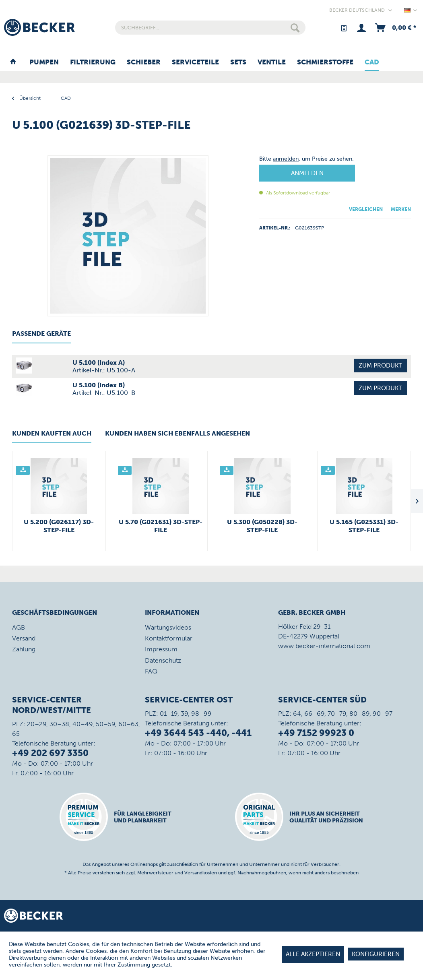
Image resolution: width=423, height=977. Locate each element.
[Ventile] (272, 62)
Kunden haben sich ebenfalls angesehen (177, 433)
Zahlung (23, 649)
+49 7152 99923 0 (316, 732)
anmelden (286, 158)
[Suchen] (295, 28)
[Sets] (238, 62)
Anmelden (307, 173)
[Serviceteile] (195, 62)
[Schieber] (144, 62)
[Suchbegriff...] (210, 28)
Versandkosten (200, 873)
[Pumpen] (44, 62)
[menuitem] (210, 28)
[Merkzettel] (343, 28)
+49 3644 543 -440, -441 (198, 732)
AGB (18, 627)
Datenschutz (163, 660)
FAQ (151, 671)
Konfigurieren (376, 954)
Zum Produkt (380, 365)
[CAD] (372, 62)
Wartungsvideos (168, 627)
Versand (23, 638)
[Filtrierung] (93, 62)
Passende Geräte (41, 333)
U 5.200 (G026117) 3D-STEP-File (59, 526)
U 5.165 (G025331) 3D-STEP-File (364, 526)
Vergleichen (366, 209)
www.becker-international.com (324, 646)
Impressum (161, 649)
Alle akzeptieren (313, 954)
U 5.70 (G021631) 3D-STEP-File (160, 526)
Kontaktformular (168, 638)
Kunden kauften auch (51, 433)
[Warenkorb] (395, 28)
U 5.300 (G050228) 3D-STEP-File (262, 526)
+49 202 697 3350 (50, 753)
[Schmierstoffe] (325, 62)
